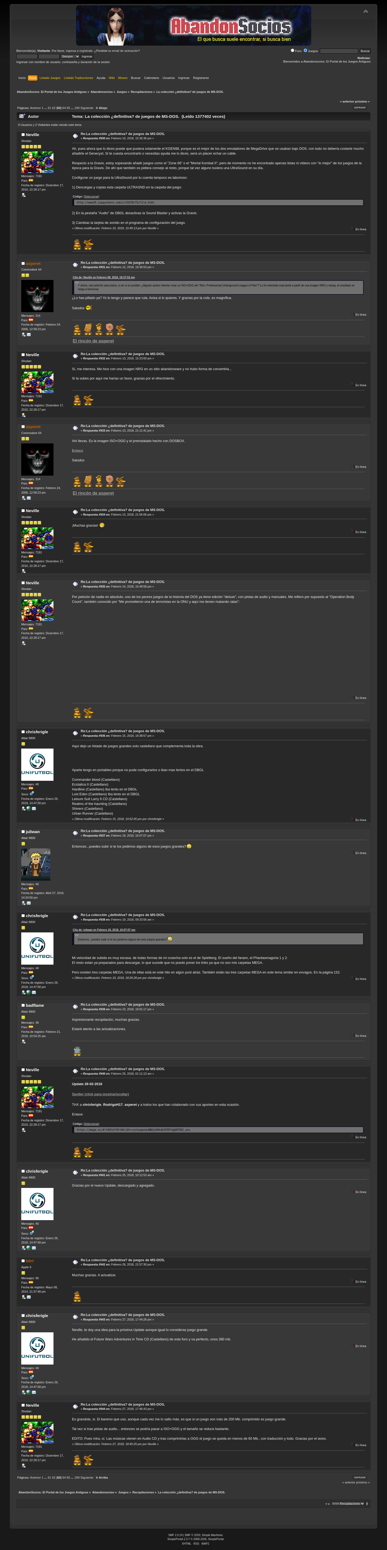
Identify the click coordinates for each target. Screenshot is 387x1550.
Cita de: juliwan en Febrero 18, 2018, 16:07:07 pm (104, 929)
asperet (33, 263)
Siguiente (86, 108)
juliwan (33, 831)
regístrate (86, 50)
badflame (35, 1005)
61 (49, 108)
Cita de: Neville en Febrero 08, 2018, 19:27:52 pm (104, 277)
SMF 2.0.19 (175, 1535)
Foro (296, 51)
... (46, 108)
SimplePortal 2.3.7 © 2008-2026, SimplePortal (195, 1539)
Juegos (311, 51)
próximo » (362, 101)
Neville (32, 134)
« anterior (347, 101)
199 (77, 108)
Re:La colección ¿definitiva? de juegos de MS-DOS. (123, 134)
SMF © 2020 (192, 1535)
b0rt (30, 1261)
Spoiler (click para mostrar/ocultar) (100, 1094)
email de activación (125, 50)
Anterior (35, 108)
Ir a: (328, 1503)
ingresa (71, 50)
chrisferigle (37, 732)
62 (54, 108)
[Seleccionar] (91, 196)
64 (64, 108)
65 (68, 108)
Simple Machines (212, 1535)
